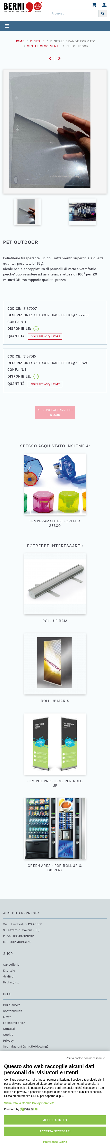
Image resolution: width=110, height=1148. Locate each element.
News (7, 1017)
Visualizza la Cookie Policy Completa (29, 1103)
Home (19, 41)
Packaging (11, 982)
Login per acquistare (44, 336)
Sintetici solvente (43, 46)
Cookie (8, 1035)
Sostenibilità (12, 1011)
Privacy (8, 1040)
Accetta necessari (55, 1131)
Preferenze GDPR (55, 1142)
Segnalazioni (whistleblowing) (25, 1046)
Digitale (37, 41)
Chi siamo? (11, 1005)
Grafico (8, 976)
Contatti (9, 1029)
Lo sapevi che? (14, 1023)
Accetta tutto (55, 1120)
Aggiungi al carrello (55, 412)
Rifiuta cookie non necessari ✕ (85, 1058)
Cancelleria (11, 964)
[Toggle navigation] (7, 26)
